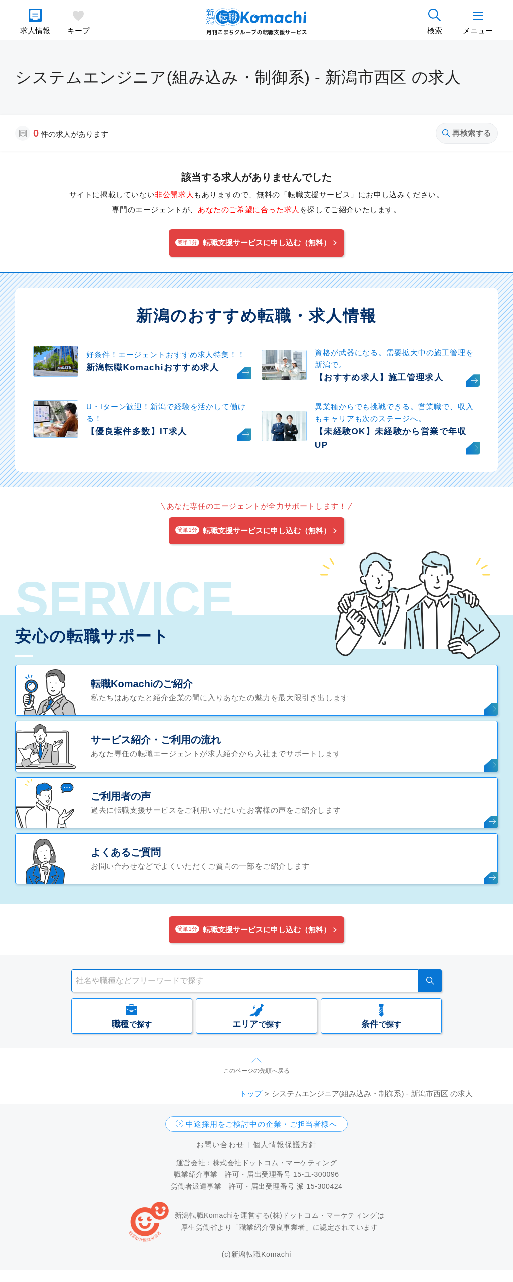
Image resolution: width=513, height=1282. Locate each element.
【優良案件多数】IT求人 (136, 431)
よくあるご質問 (126, 852)
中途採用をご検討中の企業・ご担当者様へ (261, 1124)
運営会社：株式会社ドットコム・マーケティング (256, 1163)
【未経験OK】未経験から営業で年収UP (391, 438)
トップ (250, 1093)
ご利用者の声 (121, 796)
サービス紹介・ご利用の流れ (156, 739)
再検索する (466, 133)
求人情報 (35, 30)
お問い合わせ (220, 1144)
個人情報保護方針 (285, 1144)
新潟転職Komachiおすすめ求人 (152, 367)
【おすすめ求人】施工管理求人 (379, 377)
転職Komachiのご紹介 (142, 683)
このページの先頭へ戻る (256, 1070)
